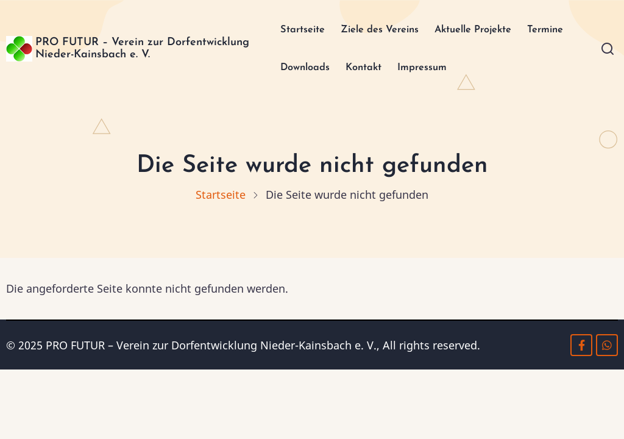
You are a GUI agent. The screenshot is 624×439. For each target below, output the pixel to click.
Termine (561, 30)
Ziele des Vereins (377, 30)
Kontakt (359, 70)
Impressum (422, 70)
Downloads (295, 70)
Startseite (292, 30)
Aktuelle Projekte (481, 30)
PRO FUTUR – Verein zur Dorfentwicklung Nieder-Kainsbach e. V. (134, 50)
